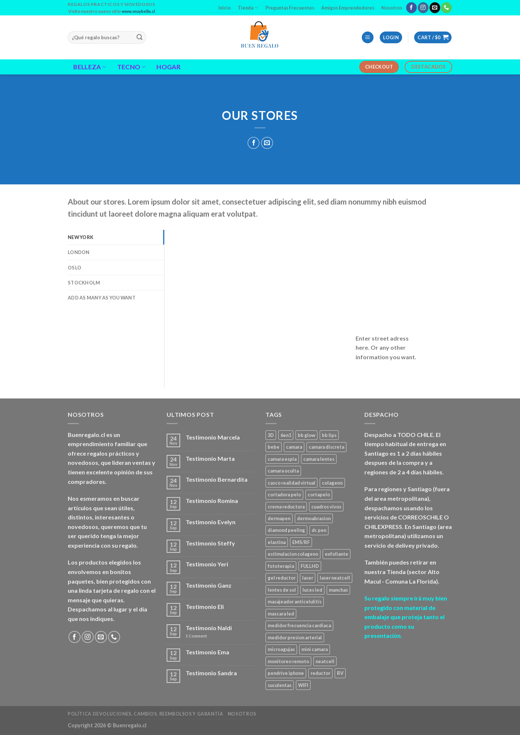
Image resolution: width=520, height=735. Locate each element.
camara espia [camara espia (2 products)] (282, 459)
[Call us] (446, 7)
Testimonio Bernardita (217, 479)
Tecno (131, 67)
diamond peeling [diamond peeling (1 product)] (286, 530)
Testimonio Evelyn (210, 521)
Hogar (168, 67)
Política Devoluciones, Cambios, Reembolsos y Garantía (145, 714)
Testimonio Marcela (213, 437)
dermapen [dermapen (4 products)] (279, 518)
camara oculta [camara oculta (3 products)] (283, 471)
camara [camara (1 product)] (294, 447)
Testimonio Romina (212, 500)
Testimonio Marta (210, 458)
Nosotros (391, 8)
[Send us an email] (435, 7)
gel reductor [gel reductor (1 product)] (282, 578)
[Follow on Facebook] (411, 7)
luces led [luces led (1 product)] (312, 590)
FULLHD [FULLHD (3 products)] (310, 566)
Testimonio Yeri (207, 564)
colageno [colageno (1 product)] (332, 483)
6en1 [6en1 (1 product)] (286, 435)
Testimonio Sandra (211, 672)
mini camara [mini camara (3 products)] (314, 649)
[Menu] (368, 38)
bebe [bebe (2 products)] (273, 447)
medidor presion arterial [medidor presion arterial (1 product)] (295, 637)
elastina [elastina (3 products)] (277, 542)
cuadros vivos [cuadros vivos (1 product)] (326, 507)
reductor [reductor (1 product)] (320, 673)
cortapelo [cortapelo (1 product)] (319, 494)
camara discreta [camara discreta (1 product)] (326, 447)
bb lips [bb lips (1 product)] (329, 435)
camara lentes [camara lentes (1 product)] (318, 459)
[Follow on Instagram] (423, 7)
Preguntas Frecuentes (289, 8)
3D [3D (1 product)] (271, 435)
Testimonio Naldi (209, 627)
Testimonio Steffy (210, 543)
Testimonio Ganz (208, 585)
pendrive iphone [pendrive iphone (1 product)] (286, 673)
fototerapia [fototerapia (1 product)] (281, 566)
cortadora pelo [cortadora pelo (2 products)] (284, 494)
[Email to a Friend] (267, 143)
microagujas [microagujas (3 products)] (281, 649)
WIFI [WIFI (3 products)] (303, 685)
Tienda (248, 7)
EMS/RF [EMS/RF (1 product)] (301, 542)
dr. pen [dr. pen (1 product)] (319, 530)
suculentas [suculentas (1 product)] (279, 685)
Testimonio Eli (205, 606)
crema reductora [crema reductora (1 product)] (286, 507)
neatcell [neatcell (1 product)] (325, 661)
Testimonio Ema (207, 651)
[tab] (116, 237)
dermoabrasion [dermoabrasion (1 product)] (314, 518)
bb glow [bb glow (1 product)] (306, 435)
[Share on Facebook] (254, 143)
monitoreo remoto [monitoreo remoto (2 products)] (288, 661)
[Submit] (139, 37)
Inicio (224, 8)
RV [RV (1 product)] (340, 673)
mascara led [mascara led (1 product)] (281, 614)
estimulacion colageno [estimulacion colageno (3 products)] (293, 554)
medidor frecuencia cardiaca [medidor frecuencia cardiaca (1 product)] (299, 625)
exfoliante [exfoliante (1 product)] (336, 554)
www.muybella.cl (138, 11)
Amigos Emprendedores (347, 8)
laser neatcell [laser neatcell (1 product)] (335, 578)
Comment (196, 635)
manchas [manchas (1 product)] (338, 590)
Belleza (89, 67)
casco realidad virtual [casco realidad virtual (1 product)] (291, 483)
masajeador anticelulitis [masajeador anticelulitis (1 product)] (295, 601)
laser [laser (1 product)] (307, 578)
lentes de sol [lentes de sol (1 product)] (282, 590)
